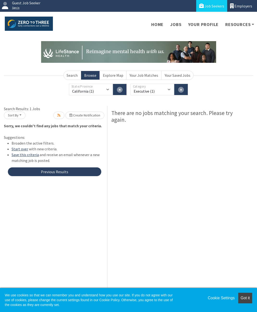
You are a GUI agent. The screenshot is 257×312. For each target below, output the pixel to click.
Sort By (13, 115)
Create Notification (84, 115)
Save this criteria (25, 154)
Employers (241, 6)
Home (157, 24)
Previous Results (54, 171)
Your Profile (203, 24)
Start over (20, 148)
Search (72, 75)
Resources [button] (238, 24)
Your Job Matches (144, 75)
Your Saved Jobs (177, 75)
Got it (245, 298)
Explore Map (113, 75)
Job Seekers (211, 6)
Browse (90, 75)
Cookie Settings (221, 298)
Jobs (175, 24)
